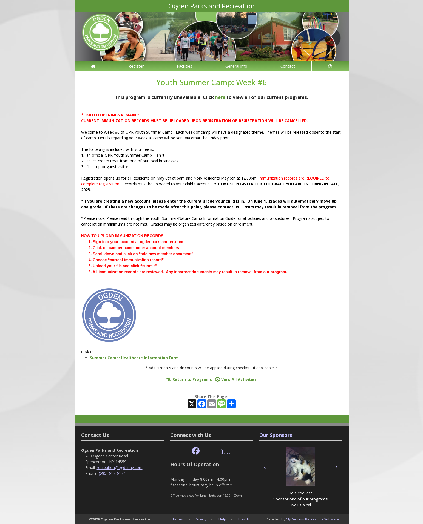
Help (222, 519)
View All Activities (236, 379)
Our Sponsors (275, 435)
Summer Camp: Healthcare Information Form (134, 357)
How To (244, 519)
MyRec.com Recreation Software (312, 519)
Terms (177, 519)
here (220, 97)
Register (136, 66)
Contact (287, 66)
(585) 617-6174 (112, 473)
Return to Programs (189, 379)
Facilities (184, 66)
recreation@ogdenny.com (120, 467)
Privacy (200, 519)
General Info (236, 66)
